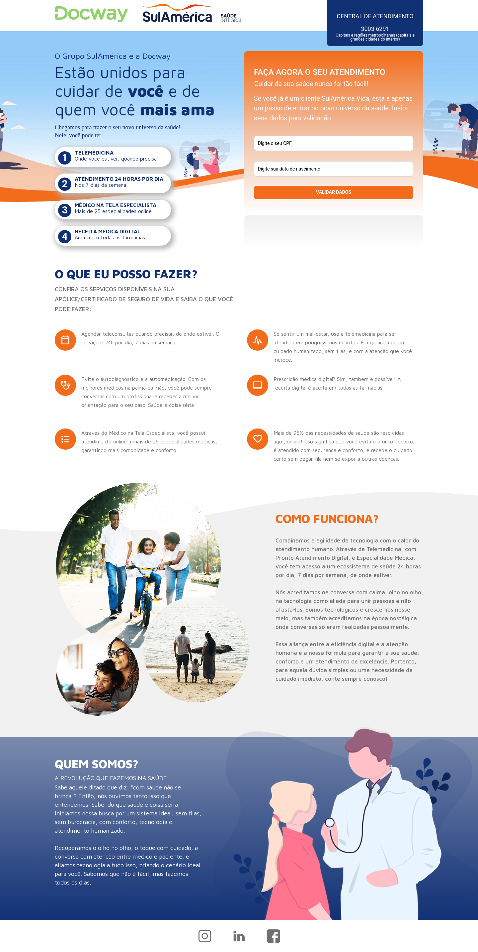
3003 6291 (375, 33)
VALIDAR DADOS (333, 192)
